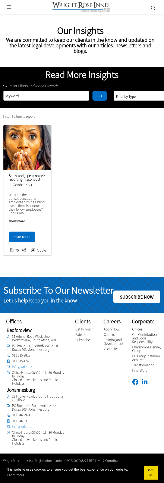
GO (99, 96)
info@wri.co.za (23, 366)
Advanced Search (44, 86)
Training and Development (113, 342)
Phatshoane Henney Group (146, 349)
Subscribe (82, 340)
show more (17, 221)
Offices (137, 329)
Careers (109, 334)
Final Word (140, 370)
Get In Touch (84, 329)
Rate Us (80, 334)
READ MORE (22, 237)
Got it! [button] (151, 472)
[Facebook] (137, 382)
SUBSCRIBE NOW (137, 297)
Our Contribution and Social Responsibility (144, 338)
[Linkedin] (146, 382)
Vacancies (111, 348)
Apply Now (111, 329)
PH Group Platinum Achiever (146, 358)
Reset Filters (15, 86)
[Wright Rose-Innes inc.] (81, 6)
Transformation (143, 365)
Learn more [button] (15, 475)
